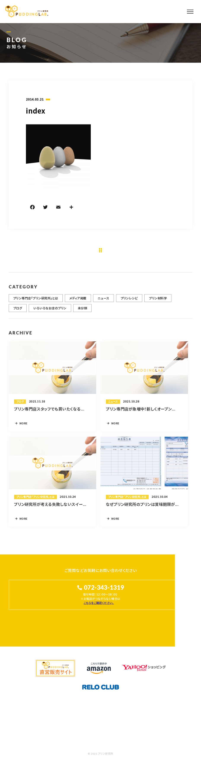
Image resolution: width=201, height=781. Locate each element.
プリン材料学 (158, 300)
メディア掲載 (77, 300)
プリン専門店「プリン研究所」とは (35, 300)
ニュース (103, 300)
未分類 (82, 310)
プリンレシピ (129, 300)
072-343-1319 (104, 587)
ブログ (17, 310)
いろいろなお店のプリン (49, 310)
